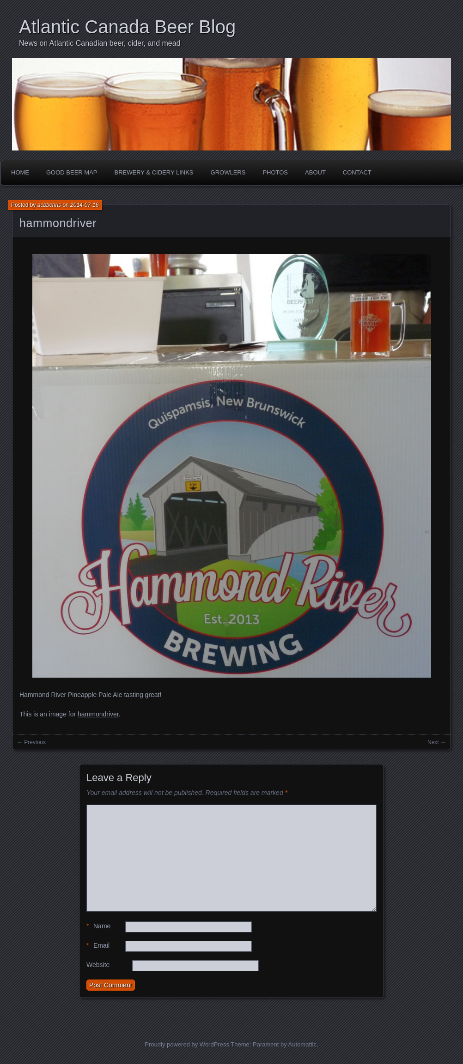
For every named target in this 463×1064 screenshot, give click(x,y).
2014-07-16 (84, 205)
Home (20, 172)
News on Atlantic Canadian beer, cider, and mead (100, 43)
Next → (436, 742)
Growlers (228, 172)
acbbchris (49, 205)
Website (98, 964)
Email (98, 945)
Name (98, 926)
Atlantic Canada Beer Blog (127, 27)
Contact (357, 172)
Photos (275, 172)
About (315, 172)
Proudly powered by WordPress (187, 1044)
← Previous (31, 742)
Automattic (302, 1044)
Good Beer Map (71, 172)
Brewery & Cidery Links (154, 172)
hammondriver (58, 222)
